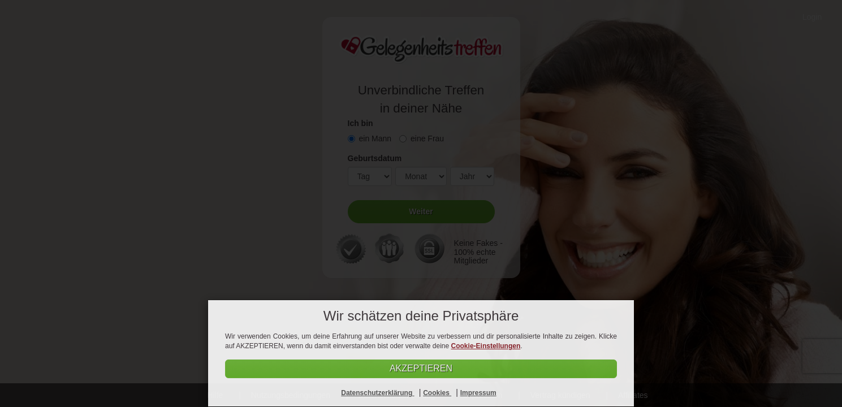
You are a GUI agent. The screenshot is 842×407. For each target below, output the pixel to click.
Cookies (437, 393)
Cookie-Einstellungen (486, 346)
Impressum (478, 393)
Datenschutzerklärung (377, 393)
